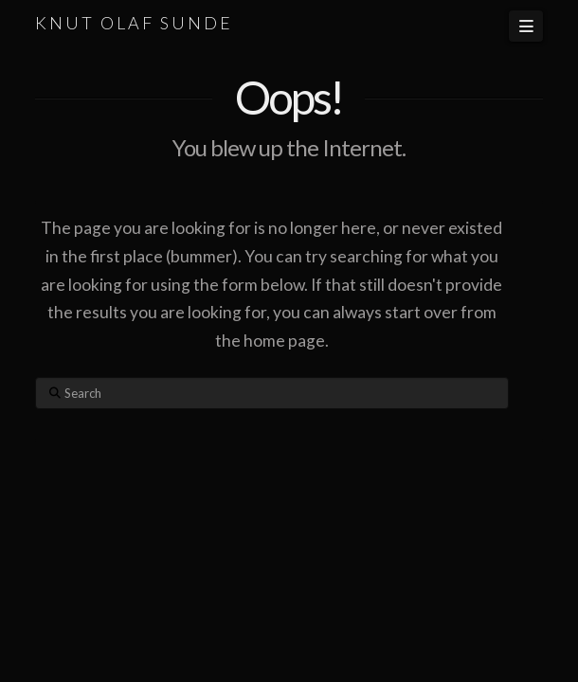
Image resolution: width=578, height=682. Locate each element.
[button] (526, 26)
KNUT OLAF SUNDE (134, 22)
